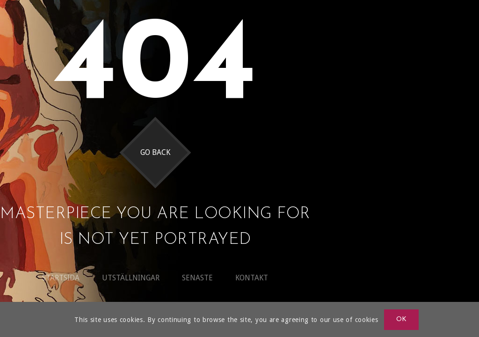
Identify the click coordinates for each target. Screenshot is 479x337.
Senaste (197, 277)
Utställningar (131, 277)
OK (401, 319)
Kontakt (251, 277)
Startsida (61, 277)
